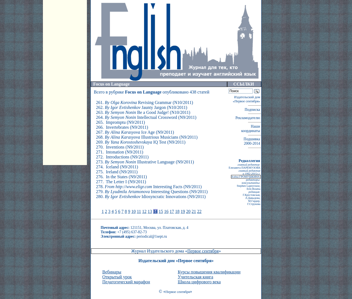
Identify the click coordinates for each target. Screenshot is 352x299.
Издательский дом (247, 99)
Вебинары (111, 272)
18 (177, 211)
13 (150, 211)
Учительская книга (195, 277)
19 (183, 211)
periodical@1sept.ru (152, 236)
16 (166, 211)
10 (133, 211)
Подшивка (252, 141)
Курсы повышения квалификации (209, 272)
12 (144, 211)
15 (161, 211)
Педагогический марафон (126, 281)
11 (139, 211)
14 (155, 211)
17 (172, 211)
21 (194, 211)
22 (199, 211)
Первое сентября (203, 251)
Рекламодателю (248, 118)
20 (188, 211)
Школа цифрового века (199, 281)
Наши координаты (251, 128)
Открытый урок (117, 277)
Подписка (252, 110)
